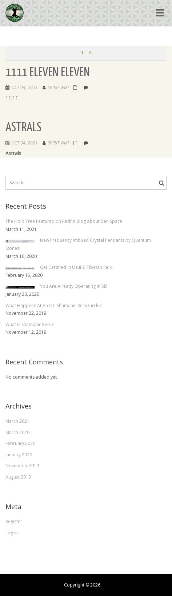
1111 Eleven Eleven (47, 73)
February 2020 (20, 443)
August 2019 (18, 477)
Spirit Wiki (58, 87)
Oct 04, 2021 (24, 87)
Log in (11, 533)
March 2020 (17, 432)
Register (13, 521)
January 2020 (18, 455)
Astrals (23, 128)
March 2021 (17, 421)
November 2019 (22, 466)
